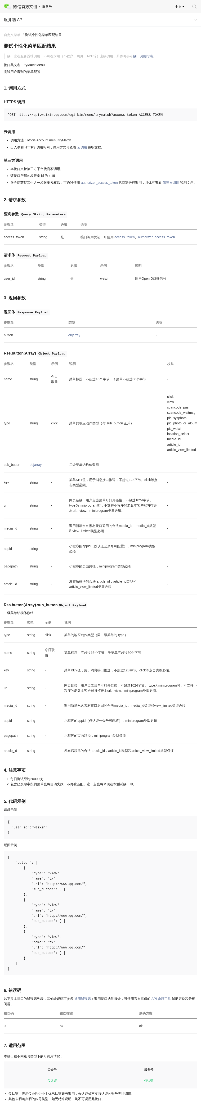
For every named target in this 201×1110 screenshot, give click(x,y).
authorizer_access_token (99, 182)
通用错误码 (82, 999)
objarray (74, 335)
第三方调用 (171, 182)
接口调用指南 (143, 56)
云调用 (82, 147)
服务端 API (13, 20)
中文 (178, 7)
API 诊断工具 (161, 999)
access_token (124, 237)
